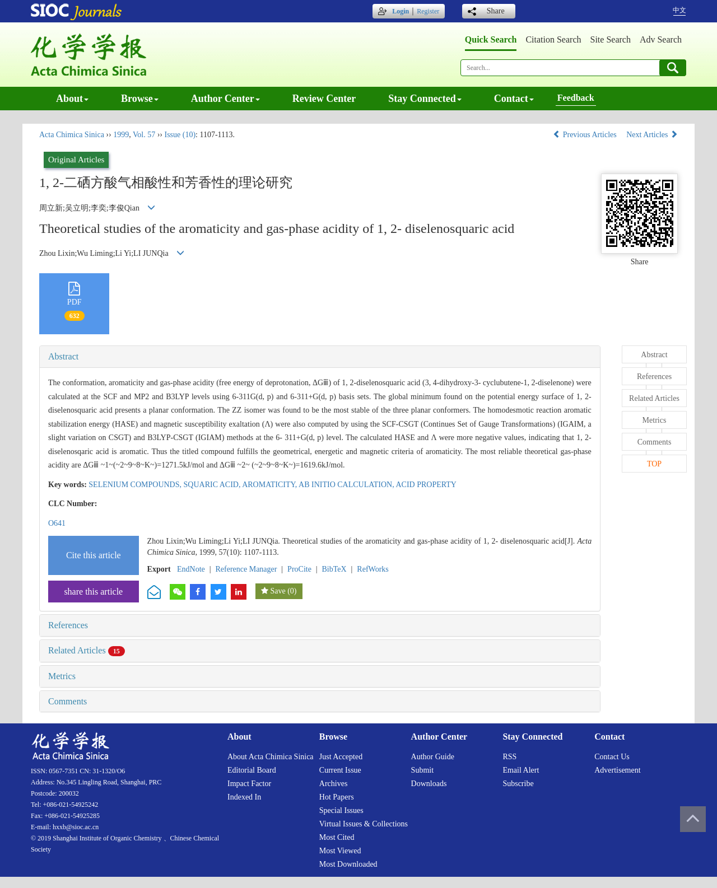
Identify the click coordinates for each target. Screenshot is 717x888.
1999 (121, 134)
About (72, 98)
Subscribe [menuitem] (517, 783)
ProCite (299, 569)
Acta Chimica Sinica (71, 134)
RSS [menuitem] (509, 757)
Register (428, 11)
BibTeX (334, 569)
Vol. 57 (144, 134)
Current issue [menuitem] (340, 770)
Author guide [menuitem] (432, 757)
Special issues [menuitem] (341, 810)
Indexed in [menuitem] (244, 797)
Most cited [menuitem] (337, 837)
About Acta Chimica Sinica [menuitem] (270, 757)
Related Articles (86, 650)
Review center (324, 98)
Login (400, 11)
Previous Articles (585, 134)
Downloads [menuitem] (429, 783)
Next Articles (652, 134)
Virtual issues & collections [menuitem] (363, 824)
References (68, 625)
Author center (225, 98)
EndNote (191, 569)
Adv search (661, 39)
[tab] (320, 356)
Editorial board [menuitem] (251, 770)
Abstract (63, 356)
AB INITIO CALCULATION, (347, 484)
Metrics (62, 676)
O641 (57, 523)
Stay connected (425, 98)
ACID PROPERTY (425, 484)
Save (277, 591)
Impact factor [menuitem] (249, 783)
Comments (67, 701)
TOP (654, 464)
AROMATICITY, (270, 484)
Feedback (575, 97)
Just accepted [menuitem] (340, 757)
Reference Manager (246, 569)
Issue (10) (179, 134)
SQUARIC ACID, (213, 484)
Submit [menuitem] (422, 770)
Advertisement (617, 770)
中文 (679, 10)
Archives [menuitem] (333, 783)
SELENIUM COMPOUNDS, (136, 484)
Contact (514, 98)
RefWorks (372, 569)
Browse (140, 98)
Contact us (612, 757)
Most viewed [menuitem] (340, 851)
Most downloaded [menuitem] (348, 864)
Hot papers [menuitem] (336, 797)
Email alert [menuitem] (520, 770)
